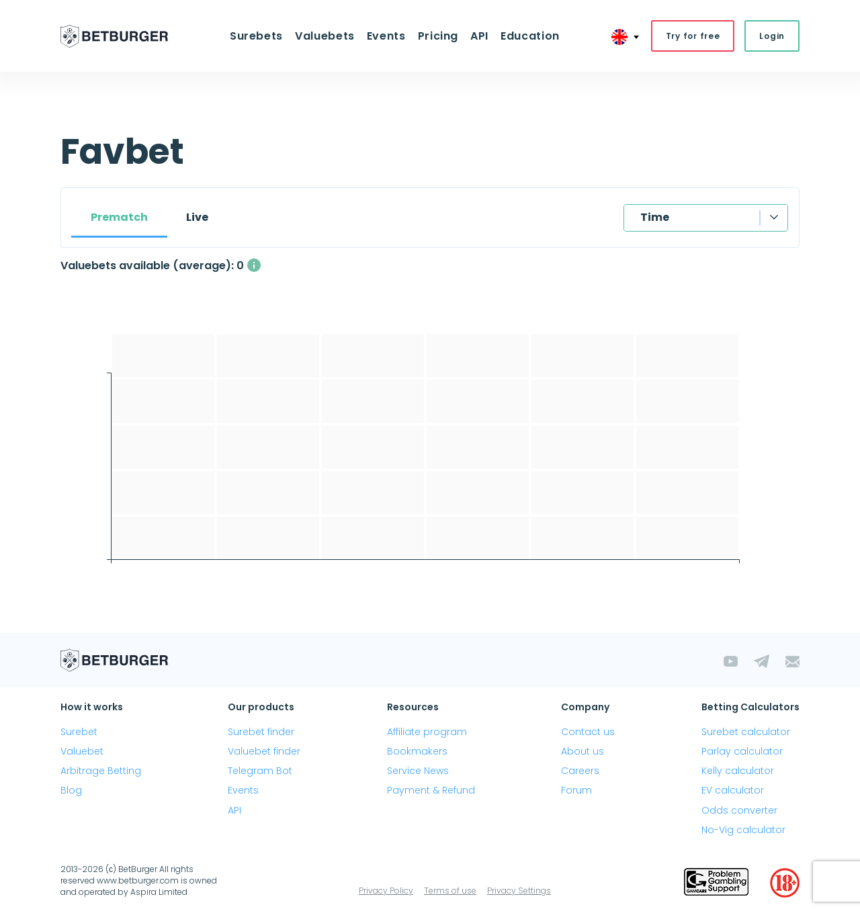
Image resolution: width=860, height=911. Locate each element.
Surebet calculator (745, 731)
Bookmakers (417, 751)
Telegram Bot (260, 770)
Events (386, 36)
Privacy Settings (519, 890)
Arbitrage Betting (100, 770)
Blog (71, 790)
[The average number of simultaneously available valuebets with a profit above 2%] (254, 265)
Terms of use (450, 890)
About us (582, 751)
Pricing (438, 36)
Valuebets (325, 36)
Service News (418, 770)
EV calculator (732, 790)
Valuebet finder (264, 751)
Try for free (693, 36)
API (479, 36)
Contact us (588, 731)
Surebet (78, 731)
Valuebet (81, 751)
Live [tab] (197, 217)
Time (654, 217)
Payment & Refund (431, 790)
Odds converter (739, 810)
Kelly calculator (737, 770)
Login (772, 36)
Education (530, 36)
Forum (576, 790)
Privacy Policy (386, 890)
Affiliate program (427, 731)
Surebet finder (261, 731)
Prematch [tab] (119, 217)
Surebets (256, 36)
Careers (580, 770)
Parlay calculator (742, 751)
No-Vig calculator (743, 829)
